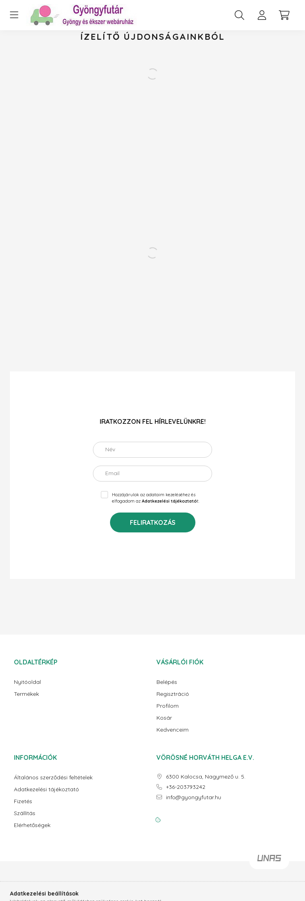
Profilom (167, 706)
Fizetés (23, 801)
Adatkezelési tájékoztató (46, 789)
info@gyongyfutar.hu (193, 797)
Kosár (164, 718)
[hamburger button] (14, 15)
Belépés (166, 682)
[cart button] (284, 15)
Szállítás (24, 813)
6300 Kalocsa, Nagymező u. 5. (205, 776)
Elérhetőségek (32, 825)
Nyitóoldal (27, 682)
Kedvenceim (172, 729)
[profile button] (262, 15)
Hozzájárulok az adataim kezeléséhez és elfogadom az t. (155, 498)
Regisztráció (172, 694)
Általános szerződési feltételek (53, 777)
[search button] (239, 15)
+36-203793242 (185, 787)
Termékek (26, 694)
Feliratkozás (153, 522)
